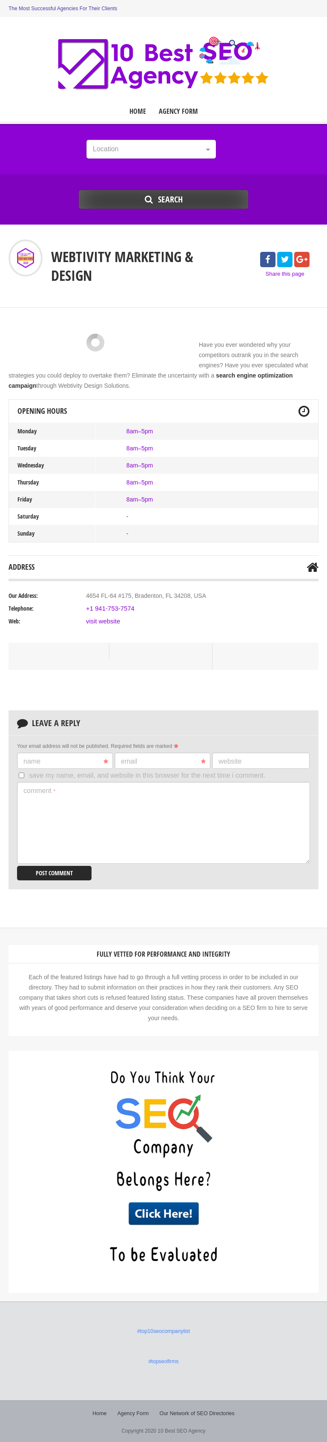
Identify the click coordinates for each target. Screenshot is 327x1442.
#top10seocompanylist (163, 1331)
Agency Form (178, 111)
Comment (39, 790)
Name (65, 761)
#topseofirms (163, 1361)
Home (137, 111)
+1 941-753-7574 (109, 608)
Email (163, 761)
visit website (102, 621)
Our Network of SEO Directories (196, 1412)
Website (229, 761)
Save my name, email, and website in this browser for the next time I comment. (147, 775)
